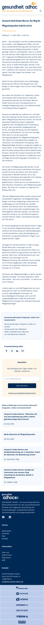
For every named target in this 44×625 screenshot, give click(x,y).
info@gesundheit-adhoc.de (12, 581)
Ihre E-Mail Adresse (13, 379)
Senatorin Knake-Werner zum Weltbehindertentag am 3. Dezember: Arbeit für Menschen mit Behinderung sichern (22, 452)
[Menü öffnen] (40, 10)
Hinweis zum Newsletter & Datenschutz (22, 393)
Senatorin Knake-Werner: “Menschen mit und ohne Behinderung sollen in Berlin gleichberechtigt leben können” (20, 416)
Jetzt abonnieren (22, 386)
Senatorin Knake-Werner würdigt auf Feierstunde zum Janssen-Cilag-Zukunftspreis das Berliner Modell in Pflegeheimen (19, 474)
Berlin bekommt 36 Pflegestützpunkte (19, 434)
